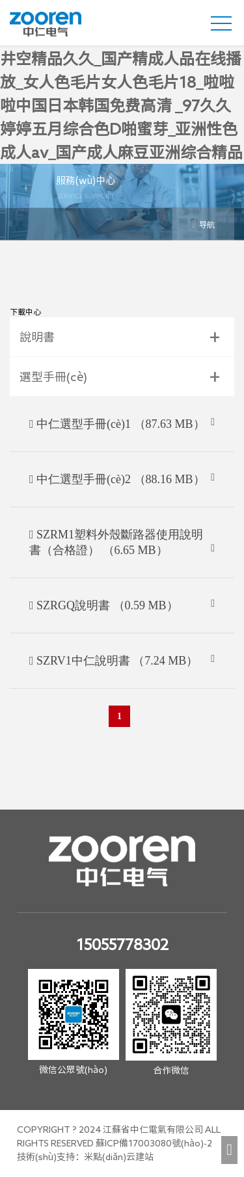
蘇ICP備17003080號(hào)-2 (154, 1143)
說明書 (37, 337)
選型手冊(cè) (53, 376)
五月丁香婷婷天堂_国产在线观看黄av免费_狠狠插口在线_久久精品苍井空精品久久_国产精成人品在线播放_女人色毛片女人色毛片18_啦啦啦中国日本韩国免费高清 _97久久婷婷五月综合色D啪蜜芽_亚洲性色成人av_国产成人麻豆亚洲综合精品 (121, 82)
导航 (203, 224)
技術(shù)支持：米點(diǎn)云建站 (85, 1156)
